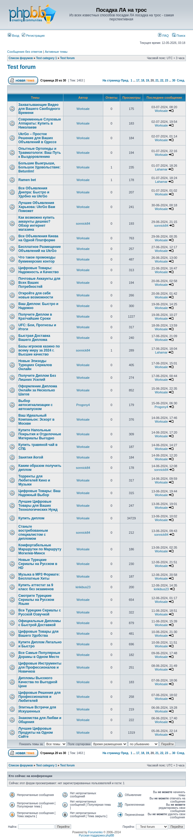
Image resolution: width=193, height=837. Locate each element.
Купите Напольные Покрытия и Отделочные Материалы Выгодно (39, 434)
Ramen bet (27, 180)
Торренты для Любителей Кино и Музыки (34, 480)
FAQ (163, 35)
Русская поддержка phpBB (96, 835)
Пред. (125, 80)
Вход (13, 35)
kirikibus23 (83, 587)
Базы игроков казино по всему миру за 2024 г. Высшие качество (39, 350)
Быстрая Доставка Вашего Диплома (34, 338)
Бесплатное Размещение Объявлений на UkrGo (39, 249)
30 (173, 80)
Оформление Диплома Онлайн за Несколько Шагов (37, 390)
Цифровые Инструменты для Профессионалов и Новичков (39, 667)
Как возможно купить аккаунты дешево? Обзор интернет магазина (36, 223)
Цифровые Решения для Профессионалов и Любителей (39, 697)
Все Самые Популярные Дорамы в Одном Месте (39, 655)
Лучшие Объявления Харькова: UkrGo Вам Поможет (36, 207)
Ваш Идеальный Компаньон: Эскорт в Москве (36, 419)
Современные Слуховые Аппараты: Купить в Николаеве (39, 123)
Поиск (178, 35)
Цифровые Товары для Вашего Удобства (38, 634)
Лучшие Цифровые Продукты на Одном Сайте (35, 733)
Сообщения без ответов (24, 51)
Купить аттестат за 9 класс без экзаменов (36, 587)
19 (147, 80)
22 (161, 80)
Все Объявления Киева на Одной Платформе (38, 238)
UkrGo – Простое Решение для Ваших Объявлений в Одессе (37, 138)
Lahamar (161, 169)
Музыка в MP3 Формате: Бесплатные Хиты (39, 576)
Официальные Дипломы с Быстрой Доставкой (39, 623)
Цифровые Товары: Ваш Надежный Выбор (39, 493)
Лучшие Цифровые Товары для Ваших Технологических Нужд (38, 506)
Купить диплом (31, 518)
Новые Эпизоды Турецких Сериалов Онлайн (35, 365)
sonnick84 (83, 223)
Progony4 (83, 405)
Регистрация (33, 35)
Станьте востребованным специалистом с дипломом (33, 533)
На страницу (111, 80)
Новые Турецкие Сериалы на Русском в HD (37, 564)
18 (142, 80)
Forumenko (95, 832)
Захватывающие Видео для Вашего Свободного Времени (39, 109)
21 (157, 80)
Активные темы (56, 51)
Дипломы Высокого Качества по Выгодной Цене (37, 682)
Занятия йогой (30, 457)
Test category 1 (46, 58)
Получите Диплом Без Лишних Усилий (37, 378)
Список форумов (21, 58)
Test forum (67, 58)
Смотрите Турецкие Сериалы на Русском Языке (36, 600)
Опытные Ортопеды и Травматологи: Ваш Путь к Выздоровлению (39, 153)
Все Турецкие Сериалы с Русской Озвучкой (39, 612)
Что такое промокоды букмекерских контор (36, 259)
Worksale (83, 108)
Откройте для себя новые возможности (35, 295)
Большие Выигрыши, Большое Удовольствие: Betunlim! (39, 167)
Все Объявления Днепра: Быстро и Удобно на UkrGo (33, 192)
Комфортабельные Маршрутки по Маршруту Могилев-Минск (39, 549)
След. (181, 80)
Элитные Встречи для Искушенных (37, 709)
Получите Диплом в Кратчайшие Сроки (35, 316)
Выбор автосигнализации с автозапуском (35, 405)
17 (137, 80)
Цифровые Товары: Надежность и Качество (38, 270)
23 (166, 80)
